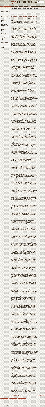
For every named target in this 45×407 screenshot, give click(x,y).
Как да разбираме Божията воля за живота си (5, 46)
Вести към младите (4, 30)
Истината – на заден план (5, 16)
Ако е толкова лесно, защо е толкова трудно (5, 8)
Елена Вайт (3, 26)
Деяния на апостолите (4, 34)
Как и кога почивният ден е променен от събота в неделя (5, 17)
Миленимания (3, 19)
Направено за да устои (4, 25)
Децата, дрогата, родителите (5, 12)
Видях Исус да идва (4, 24)
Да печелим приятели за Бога (5, 43)
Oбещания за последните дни (5, 28)
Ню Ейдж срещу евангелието (5, 21)
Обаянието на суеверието (5, 42)
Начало (13, 6)
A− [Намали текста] (39, 2)
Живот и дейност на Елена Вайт (5, 37)
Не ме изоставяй (3, 20)
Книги (18, 6)
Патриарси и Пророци (22, 13)
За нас (23, 6)
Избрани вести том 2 (4, 39)
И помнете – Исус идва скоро (5, 15)
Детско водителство (4, 33)
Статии (2, 47)
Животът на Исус (4, 38)
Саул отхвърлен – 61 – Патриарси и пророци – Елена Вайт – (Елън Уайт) (24, 16)
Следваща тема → (41, 395)
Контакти (29, 6)
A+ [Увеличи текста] (42, 2)
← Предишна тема (15, 395)
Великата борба (3, 29)
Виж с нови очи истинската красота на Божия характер (5, 11)
